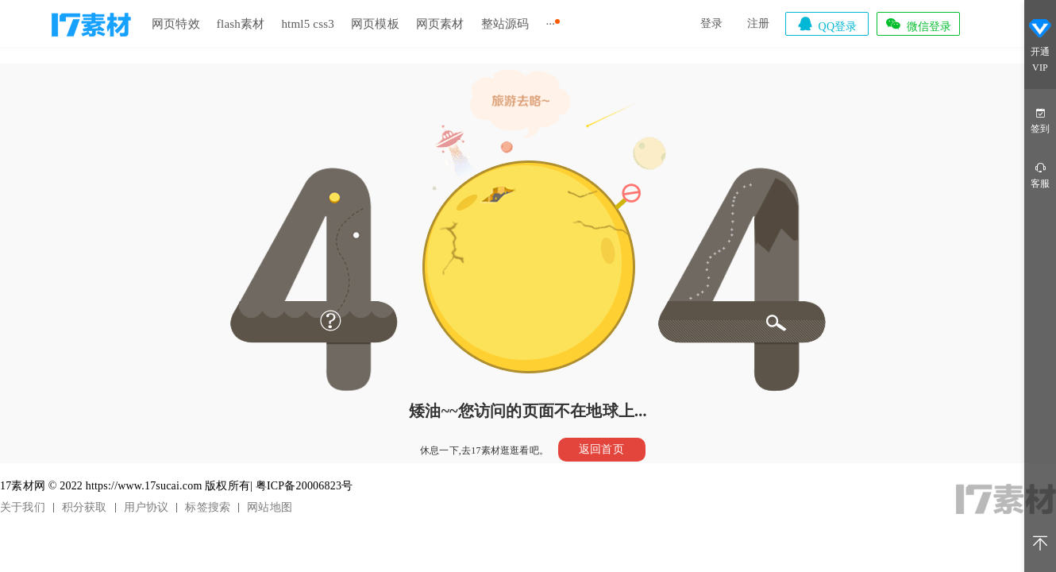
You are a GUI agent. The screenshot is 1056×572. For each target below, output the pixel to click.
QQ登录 (826, 24)
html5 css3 (307, 23)
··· (550, 23)
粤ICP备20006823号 (304, 486)
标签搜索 (207, 507)
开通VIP (1040, 46)
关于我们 (22, 507)
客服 (1040, 174)
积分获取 (84, 507)
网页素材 (440, 23)
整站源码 (505, 23)
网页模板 (375, 23)
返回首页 (601, 449)
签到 (1040, 119)
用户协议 (146, 507)
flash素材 (241, 23)
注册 (758, 23)
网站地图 (269, 507)
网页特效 (176, 23)
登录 (711, 23)
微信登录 (917, 24)
